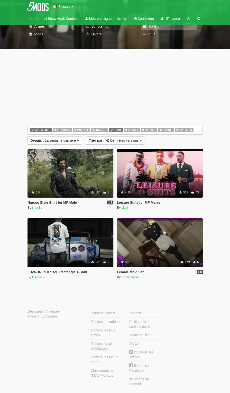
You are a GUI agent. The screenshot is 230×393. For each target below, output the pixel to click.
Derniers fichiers (103, 313)
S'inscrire (170, 19)
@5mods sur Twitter (141, 354)
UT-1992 (38, 277)
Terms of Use (139, 335)
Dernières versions (115, 140)
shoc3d (37, 207)
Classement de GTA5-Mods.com (103, 373)
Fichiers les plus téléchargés (103, 346)
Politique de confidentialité (139, 324)
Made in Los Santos (43, 316)
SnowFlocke (130, 277)
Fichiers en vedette (105, 322)
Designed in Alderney (44, 311)
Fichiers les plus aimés (103, 332)
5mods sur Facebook (139, 367)
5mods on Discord (139, 381)
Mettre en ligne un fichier (105, 19)
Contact (135, 313)
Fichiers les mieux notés (104, 359)
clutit (124, 207)
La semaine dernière (54, 140)
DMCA (134, 344)
